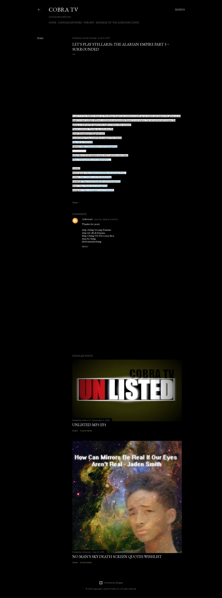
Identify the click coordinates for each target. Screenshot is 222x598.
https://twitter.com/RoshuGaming (95, 177)
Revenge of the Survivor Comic (117, 22)
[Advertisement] (127, 323)
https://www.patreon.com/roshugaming (99, 146)
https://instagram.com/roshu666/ (98, 190)
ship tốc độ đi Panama (93, 232)
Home (52, 22)
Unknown (87, 219)
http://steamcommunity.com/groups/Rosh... (105, 173)
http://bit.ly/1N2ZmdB (82, 142)
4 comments (86, 430)
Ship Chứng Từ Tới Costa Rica (98, 235)
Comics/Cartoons (70, 22)
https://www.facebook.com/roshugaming (101, 181)
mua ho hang (89, 238)
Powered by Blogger (111, 583)
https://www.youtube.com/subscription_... (91, 159)
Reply (85, 246)
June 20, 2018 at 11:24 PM (106, 219)
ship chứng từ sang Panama (96, 229)
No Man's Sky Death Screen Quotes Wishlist (117, 556)
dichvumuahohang (91, 241)
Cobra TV (63, 9)
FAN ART (89, 22)
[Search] (180, 9)
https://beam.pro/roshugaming (93, 186)
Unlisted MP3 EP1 (89, 424)
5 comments (86, 562)
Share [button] (40, 38)
